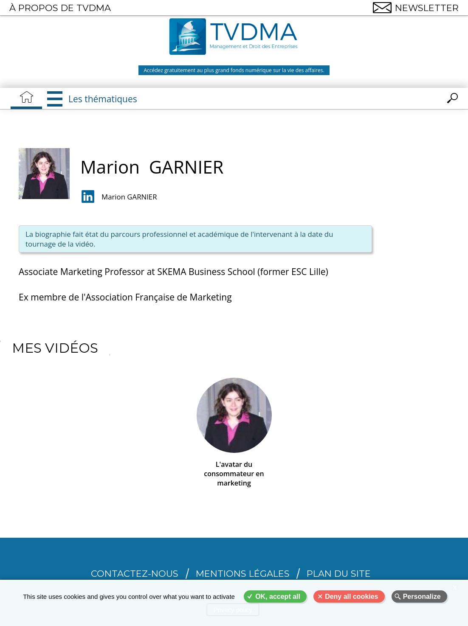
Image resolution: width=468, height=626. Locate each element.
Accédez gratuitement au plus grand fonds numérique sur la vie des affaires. (234, 70)
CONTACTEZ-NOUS (134, 573)
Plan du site (339, 573)
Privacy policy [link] (233, 609)
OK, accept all (277, 596)
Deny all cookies (351, 596)
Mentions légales (243, 573)
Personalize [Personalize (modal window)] (422, 596)
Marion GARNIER (129, 197)
